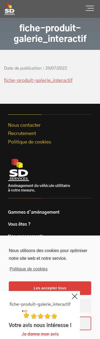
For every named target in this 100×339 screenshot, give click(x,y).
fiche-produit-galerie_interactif (38, 80)
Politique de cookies (28, 269)
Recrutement (22, 133)
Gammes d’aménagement (33, 212)
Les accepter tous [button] (50, 288)
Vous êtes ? (19, 224)
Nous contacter (24, 125)
